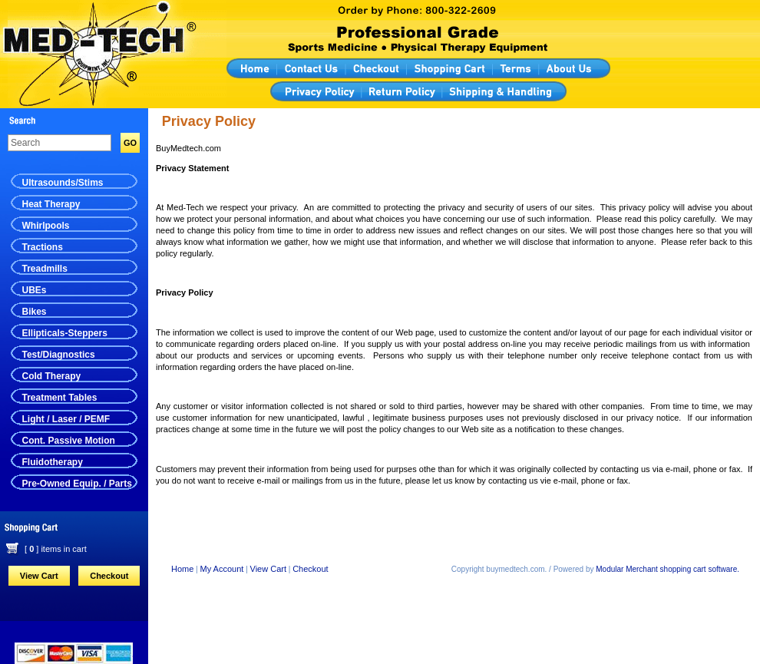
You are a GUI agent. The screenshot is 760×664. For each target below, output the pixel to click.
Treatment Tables (59, 397)
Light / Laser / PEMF (66, 419)
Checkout (109, 575)
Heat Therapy (51, 204)
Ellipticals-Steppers (64, 333)
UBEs (34, 290)
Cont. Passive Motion (68, 440)
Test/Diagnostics (58, 354)
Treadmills (45, 268)
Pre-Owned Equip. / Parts (77, 483)
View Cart (39, 575)
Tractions (42, 247)
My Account (222, 568)
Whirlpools (46, 225)
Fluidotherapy (52, 462)
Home (182, 568)
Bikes (34, 311)
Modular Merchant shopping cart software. (667, 569)
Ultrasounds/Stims (63, 182)
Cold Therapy (51, 376)
